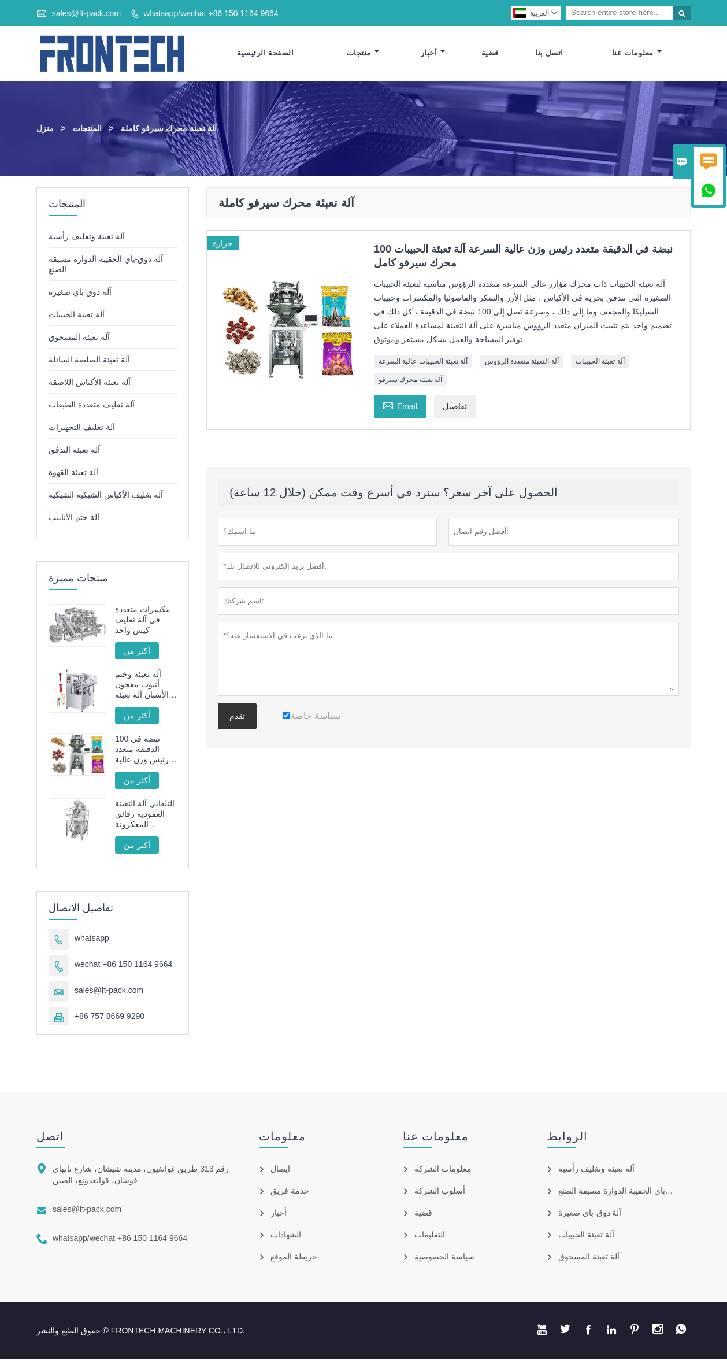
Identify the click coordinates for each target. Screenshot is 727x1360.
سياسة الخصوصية (444, 1257)
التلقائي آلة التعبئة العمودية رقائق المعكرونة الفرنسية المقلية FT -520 (145, 814)
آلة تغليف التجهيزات (82, 427)
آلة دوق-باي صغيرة (80, 292)
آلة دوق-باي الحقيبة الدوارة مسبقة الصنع (625, 1191)
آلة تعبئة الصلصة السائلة (89, 360)
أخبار (433, 53)
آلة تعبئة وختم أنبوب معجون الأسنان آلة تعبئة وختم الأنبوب (142, 685)
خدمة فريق (289, 1191)
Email (400, 405)
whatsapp (92, 938)
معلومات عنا (637, 53)
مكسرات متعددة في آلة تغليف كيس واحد (142, 620)
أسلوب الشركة (439, 1191)
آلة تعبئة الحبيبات (600, 362)
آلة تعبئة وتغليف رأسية (87, 237)
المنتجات (87, 129)
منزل (45, 129)
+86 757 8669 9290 (109, 1016)
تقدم (237, 716)
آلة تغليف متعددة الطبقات (92, 405)
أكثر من (137, 651)
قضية (490, 53)
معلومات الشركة (443, 1169)
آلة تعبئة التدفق (74, 450)
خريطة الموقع (293, 1257)
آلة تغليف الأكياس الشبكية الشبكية (106, 495)
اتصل (50, 1137)
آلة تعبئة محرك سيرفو (410, 380)
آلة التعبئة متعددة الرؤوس (522, 362)
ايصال (280, 1169)
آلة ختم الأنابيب (74, 517)
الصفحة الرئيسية (265, 53)
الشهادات (285, 1235)
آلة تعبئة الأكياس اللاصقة (90, 382)
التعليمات (429, 1235)
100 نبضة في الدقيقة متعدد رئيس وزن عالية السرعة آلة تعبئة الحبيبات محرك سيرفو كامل (142, 750)
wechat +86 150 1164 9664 (123, 964)
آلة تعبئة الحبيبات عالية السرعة (423, 362)
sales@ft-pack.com (86, 13)
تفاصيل (455, 407)
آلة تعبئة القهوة (73, 472)
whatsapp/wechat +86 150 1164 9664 (210, 13)
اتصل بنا (549, 53)
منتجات (363, 53)
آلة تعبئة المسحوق (79, 337)
